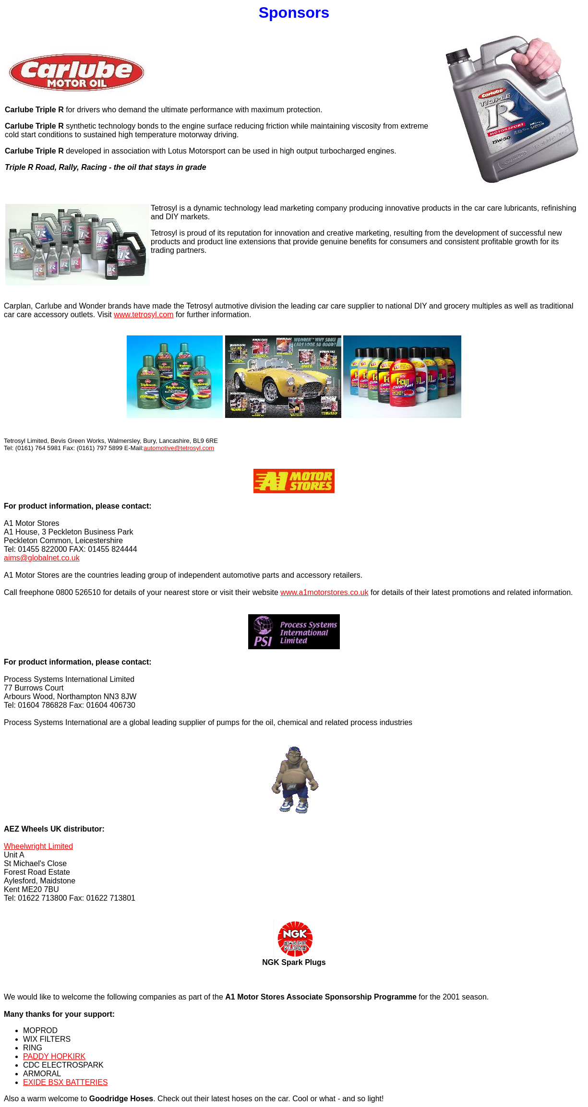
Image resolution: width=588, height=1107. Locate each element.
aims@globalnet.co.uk (42, 558)
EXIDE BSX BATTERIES (65, 1082)
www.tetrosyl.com (143, 314)
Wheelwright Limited (38, 846)
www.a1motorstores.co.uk (324, 592)
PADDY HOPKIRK (54, 1056)
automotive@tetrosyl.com (179, 448)
